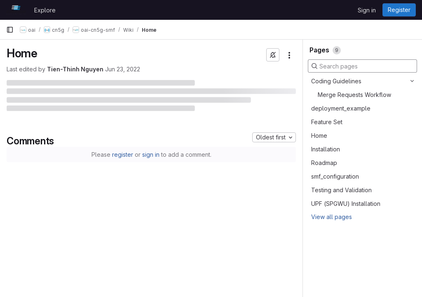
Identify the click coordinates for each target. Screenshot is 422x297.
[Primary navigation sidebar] (9, 29)
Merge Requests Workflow (354, 94)
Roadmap (324, 162)
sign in (150, 154)
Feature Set (326, 121)
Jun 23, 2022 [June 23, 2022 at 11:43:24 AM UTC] (122, 69)
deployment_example (340, 108)
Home (319, 135)
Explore (45, 10)
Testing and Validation (341, 189)
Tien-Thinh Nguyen (75, 69)
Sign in (367, 10)
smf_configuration (335, 176)
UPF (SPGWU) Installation (345, 203)
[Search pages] (362, 66)
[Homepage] (16, 9)
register (122, 154)
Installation (325, 149)
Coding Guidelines (336, 81)
